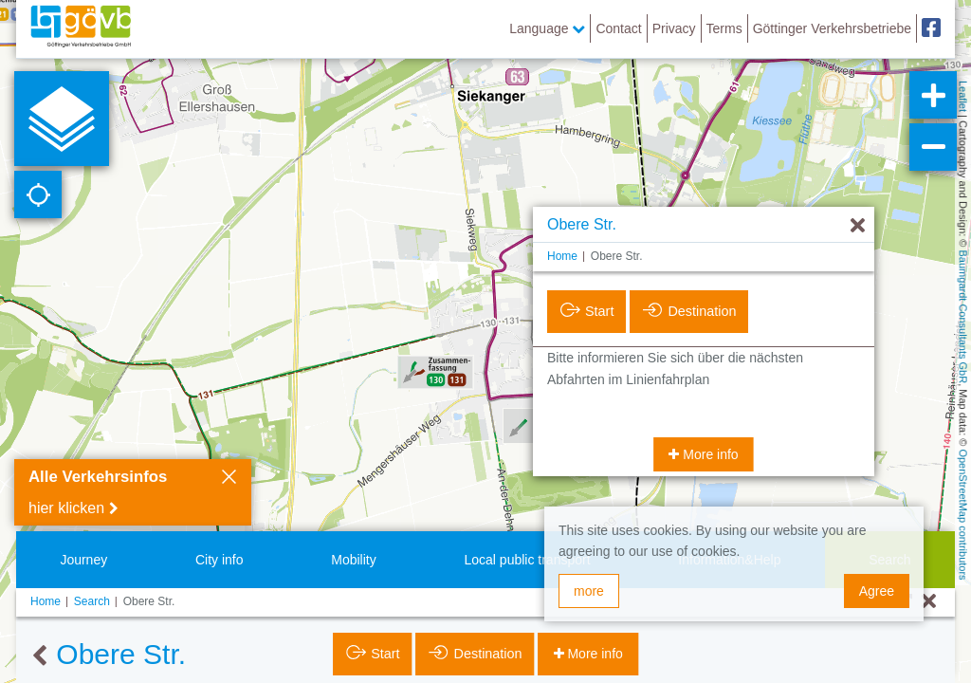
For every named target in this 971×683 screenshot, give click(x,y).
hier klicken (66, 508)
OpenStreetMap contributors (963, 514)
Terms (724, 28)
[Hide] (858, 226)
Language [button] (547, 28)
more (589, 591)
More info (708, 454)
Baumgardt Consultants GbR (963, 317)
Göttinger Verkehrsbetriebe (832, 28)
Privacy (674, 28)
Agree (876, 591)
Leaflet (963, 96)
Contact (618, 28)
